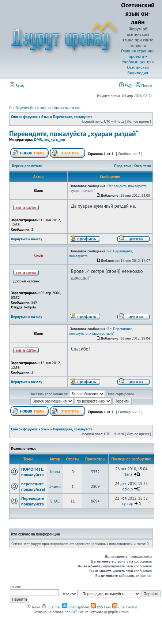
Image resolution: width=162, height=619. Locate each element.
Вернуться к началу (26, 239)
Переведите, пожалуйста (73, 116)
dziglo (127, 489)
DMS (38, 139)
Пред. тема (122, 165)
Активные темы (67, 107)
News (33, 607)
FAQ (125, 85)
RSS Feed (101, 607)
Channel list (124, 607)
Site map (51, 607)
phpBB (70, 611)
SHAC (55, 501)
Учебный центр (136, 61)
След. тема (142, 165)
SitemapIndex (76, 607)
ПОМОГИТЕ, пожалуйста (32, 471)
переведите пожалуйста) (33, 486)
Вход (17, 85)
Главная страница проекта (137, 53)
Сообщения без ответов (30, 107)
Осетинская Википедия (138, 69)
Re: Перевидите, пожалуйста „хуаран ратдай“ (101, 331)
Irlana (55, 471)
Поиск (144, 85)
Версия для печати (27, 165)
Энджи (55, 486)
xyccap (127, 503)
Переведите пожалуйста (32, 501)
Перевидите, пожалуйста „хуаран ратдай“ (74, 133)
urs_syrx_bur (54, 139)
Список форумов (24, 116)
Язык (45, 116)
